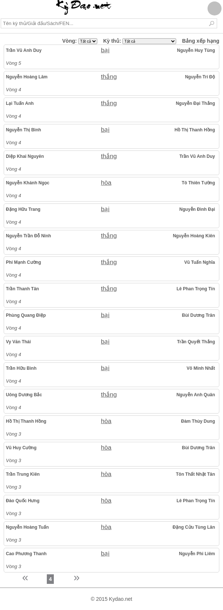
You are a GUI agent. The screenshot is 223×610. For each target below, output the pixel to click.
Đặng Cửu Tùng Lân (194, 527)
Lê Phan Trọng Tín (196, 288)
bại (105, 50)
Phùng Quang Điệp (26, 315)
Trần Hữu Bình (21, 368)
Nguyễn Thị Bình (23, 129)
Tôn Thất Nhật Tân (195, 474)
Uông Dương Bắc (24, 394)
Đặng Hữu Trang (23, 209)
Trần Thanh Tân (22, 288)
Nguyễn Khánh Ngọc (27, 182)
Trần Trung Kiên (23, 474)
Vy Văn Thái (18, 341)
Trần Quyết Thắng (196, 341)
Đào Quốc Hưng (22, 500)
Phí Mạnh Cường (23, 262)
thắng (109, 76)
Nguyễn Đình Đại (197, 209)
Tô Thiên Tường (198, 182)
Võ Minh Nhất (201, 368)
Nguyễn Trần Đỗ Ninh (28, 235)
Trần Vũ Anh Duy (24, 50)
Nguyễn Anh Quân (196, 394)
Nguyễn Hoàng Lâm (27, 76)
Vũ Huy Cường (21, 447)
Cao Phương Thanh (26, 553)
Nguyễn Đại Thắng (195, 103)
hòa (106, 182)
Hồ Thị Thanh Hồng (195, 129)
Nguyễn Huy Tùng (196, 50)
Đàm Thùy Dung (198, 421)
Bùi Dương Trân (198, 315)
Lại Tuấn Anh (20, 103)
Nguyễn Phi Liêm (197, 553)
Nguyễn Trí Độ (200, 76)
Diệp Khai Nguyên (25, 156)
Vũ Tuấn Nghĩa (199, 262)
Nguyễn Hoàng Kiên (194, 235)
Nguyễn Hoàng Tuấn (27, 527)
